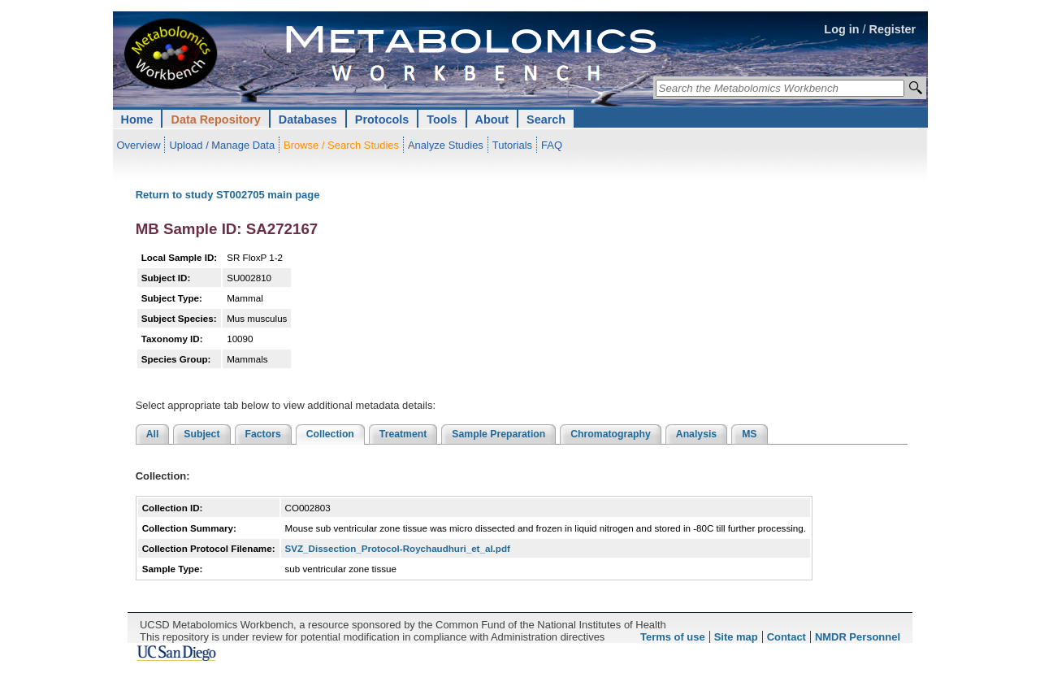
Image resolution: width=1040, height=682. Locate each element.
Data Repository (215, 119)
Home (137, 119)
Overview (139, 145)
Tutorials (512, 145)
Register (892, 29)
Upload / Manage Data (222, 145)
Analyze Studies (445, 145)
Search (546, 119)
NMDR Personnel (857, 637)
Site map (736, 637)
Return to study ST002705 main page (228, 195)
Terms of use (672, 637)
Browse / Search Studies (341, 145)
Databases (308, 119)
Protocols (382, 119)
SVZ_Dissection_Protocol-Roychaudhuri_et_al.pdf (397, 548)
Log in (841, 29)
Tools (442, 119)
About (492, 119)
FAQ (551, 145)
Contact (786, 637)
